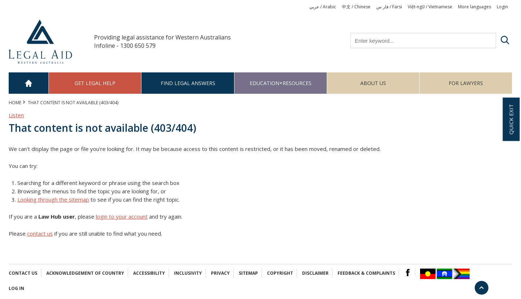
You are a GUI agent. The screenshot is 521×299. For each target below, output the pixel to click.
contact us (40, 233)
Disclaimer (315, 273)
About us (373, 83)
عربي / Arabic (322, 7)
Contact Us (23, 273)
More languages (474, 7)
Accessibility (149, 273)
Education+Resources (281, 83)
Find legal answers (188, 83)
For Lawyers (466, 83)
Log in (16, 288)
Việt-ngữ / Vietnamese (430, 7)
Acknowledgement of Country (85, 273)
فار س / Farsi (389, 7)
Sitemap (248, 273)
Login (502, 7)
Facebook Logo (407, 272)
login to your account (122, 216)
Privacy (220, 273)
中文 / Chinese (356, 7)
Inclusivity (188, 273)
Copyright (280, 273)
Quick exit (510, 119)
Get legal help (95, 83)
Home (29, 83)
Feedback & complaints (366, 273)
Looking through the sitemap (53, 199)
